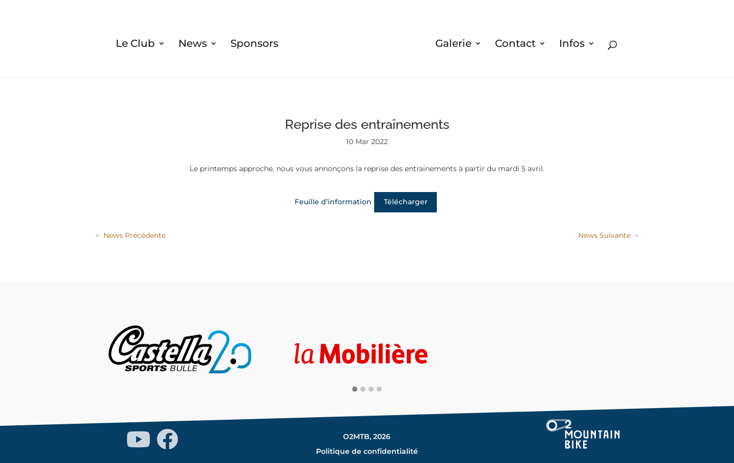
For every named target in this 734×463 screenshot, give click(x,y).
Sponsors (254, 44)
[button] (355, 390)
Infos (572, 44)
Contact (515, 44)
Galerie (453, 44)
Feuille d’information (333, 201)
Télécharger (406, 201)
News (192, 44)
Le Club (135, 44)
